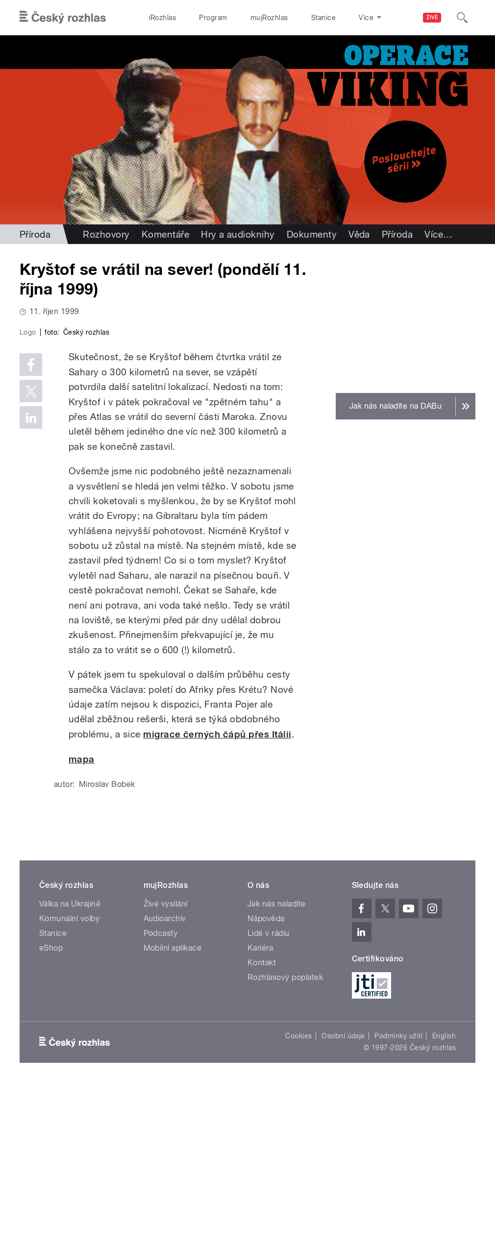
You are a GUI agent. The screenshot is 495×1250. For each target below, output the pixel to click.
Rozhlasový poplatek (285, 1141)
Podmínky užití (398, 1200)
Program (213, 18)
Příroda (35, 234)
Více (438, 234)
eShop (51, 1111)
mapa (82, 923)
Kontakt (262, 1126)
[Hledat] (462, 17)
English (444, 1200)
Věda (359, 234)
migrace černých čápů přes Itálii (217, 898)
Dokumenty (312, 234)
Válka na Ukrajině (69, 1067)
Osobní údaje (343, 1200)
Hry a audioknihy (238, 234)
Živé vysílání (166, 1067)
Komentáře (165, 234)
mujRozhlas (269, 18)
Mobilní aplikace (173, 1111)
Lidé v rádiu (269, 1097)
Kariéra (260, 1111)
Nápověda (266, 1082)
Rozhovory (106, 234)
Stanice (323, 18)
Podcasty (161, 1097)
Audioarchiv (165, 1082)
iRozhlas (162, 18)
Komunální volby (69, 1082)
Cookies (298, 1200)
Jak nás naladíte (277, 1067)
